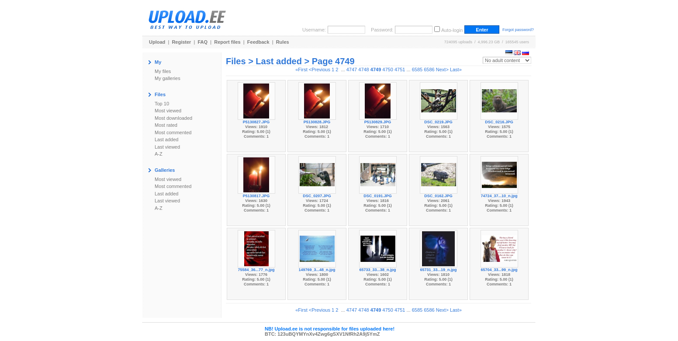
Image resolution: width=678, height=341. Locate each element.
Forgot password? (518, 30)
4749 (375, 69)
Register (181, 42)
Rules (282, 42)
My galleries (167, 78)
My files (163, 71)
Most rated (166, 125)
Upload (157, 42)
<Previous (319, 69)
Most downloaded (173, 118)
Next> (442, 69)
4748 (363, 69)
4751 (399, 69)
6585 (417, 69)
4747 (351, 69)
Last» (456, 69)
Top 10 (162, 103)
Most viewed (168, 110)
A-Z (159, 154)
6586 (429, 69)
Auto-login (452, 30)
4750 (387, 69)
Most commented (173, 132)
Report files (227, 42)
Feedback (258, 42)
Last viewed (167, 147)
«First (301, 69)
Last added (166, 139)
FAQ (203, 42)
